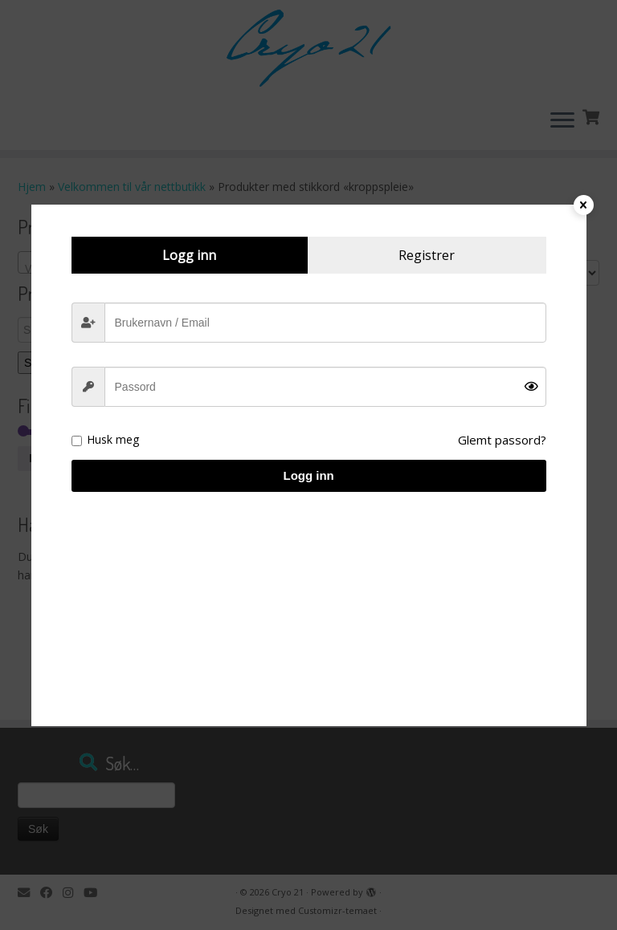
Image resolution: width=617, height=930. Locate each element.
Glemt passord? (502, 440)
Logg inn (308, 475)
